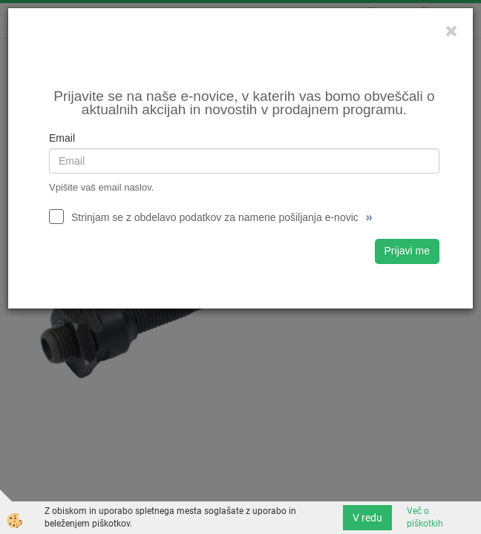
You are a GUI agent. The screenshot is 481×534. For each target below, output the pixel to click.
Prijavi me (407, 251)
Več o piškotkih (425, 517)
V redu (367, 518)
